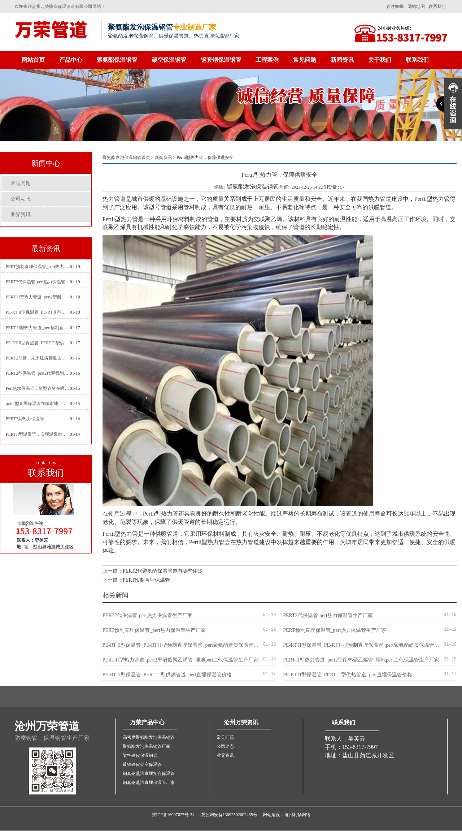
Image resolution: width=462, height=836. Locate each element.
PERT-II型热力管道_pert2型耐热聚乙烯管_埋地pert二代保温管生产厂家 (38, 297)
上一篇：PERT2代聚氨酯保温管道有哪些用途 (153, 571)
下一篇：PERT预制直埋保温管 (136, 580)
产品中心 (70, 60)
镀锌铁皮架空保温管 (142, 764)
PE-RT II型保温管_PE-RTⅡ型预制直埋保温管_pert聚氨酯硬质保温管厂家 (38, 312)
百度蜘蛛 (395, 6)
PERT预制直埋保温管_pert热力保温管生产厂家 (38, 266)
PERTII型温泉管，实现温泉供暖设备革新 (38, 434)
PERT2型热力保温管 (25, 418)
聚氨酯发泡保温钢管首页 (126, 157)
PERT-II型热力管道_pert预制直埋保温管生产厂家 (38, 327)
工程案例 (267, 60)
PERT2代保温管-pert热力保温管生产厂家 (38, 281)
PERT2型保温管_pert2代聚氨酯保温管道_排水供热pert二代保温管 (38, 373)
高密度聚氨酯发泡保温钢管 (149, 737)
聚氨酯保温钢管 (117, 60)
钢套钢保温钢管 (221, 60)
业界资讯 (20, 214)
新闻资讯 (342, 60)
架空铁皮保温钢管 (140, 755)
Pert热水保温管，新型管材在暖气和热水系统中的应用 (38, 388)
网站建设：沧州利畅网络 (286, 814)
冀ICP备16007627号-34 (173, 814)
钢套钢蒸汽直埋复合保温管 (149, 773)
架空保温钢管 (169, 60)
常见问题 (304, 60)
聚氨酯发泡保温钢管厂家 (146, 746)
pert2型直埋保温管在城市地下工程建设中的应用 (38, 403)
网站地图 (416, 6)
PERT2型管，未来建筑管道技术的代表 (38, 358)
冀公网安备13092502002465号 (229, 814)
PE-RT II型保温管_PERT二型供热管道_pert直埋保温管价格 (38, 342)
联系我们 (437, 6)
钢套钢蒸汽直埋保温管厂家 (149, 782)
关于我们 (379, 60)
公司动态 (20, 199)
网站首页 (33, 60)
